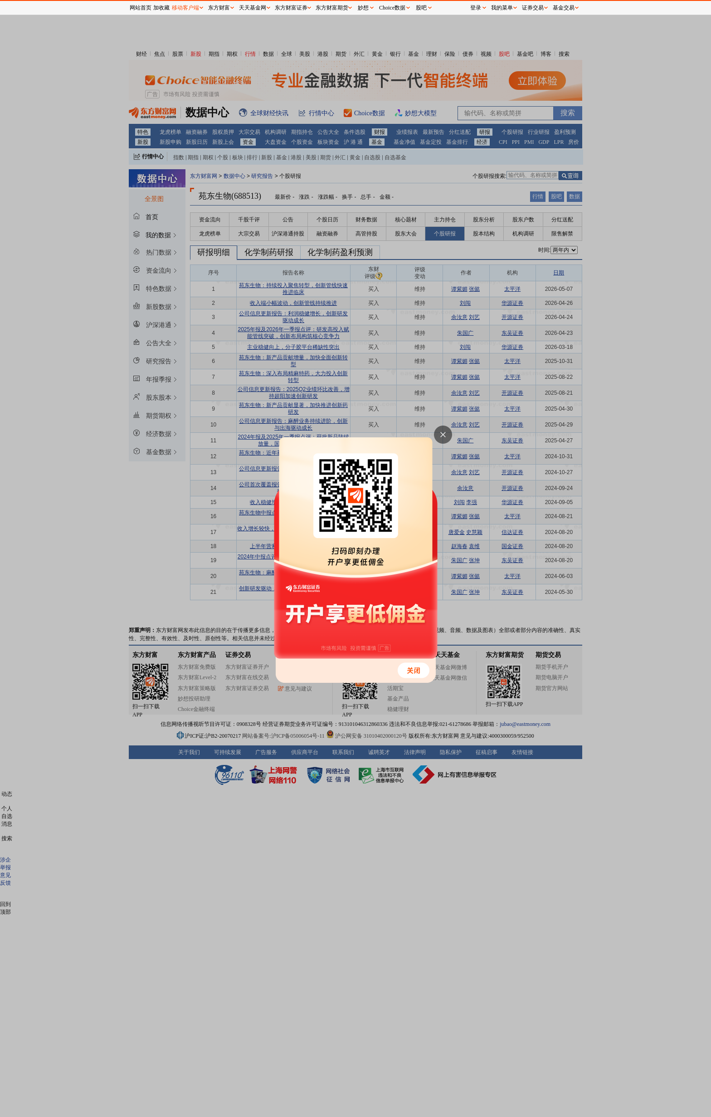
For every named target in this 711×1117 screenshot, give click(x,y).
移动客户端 (185, 8)
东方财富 (219, 8)
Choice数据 (392, 8)
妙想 (363, 8)
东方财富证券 (291, 8)
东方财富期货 (332, 8)
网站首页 (140, 8)
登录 (475, 8)
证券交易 (533, 8)
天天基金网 (252, 8)
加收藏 (161, 8)
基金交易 (564, 8)
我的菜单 (502, 8)
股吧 (421, 8)
